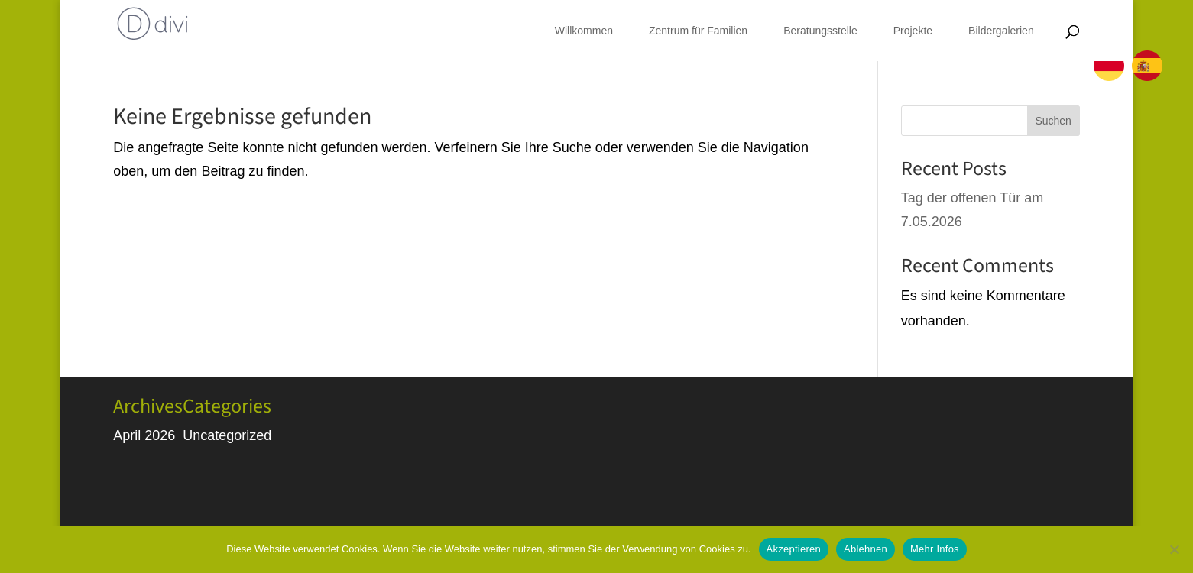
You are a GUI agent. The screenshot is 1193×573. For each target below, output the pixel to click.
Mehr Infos (934, 549)
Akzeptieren (794, 549)
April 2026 (144, 435)
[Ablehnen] (1174, 549)
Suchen (1053, 121)
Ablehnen (865, 549)
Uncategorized (227, 435)
